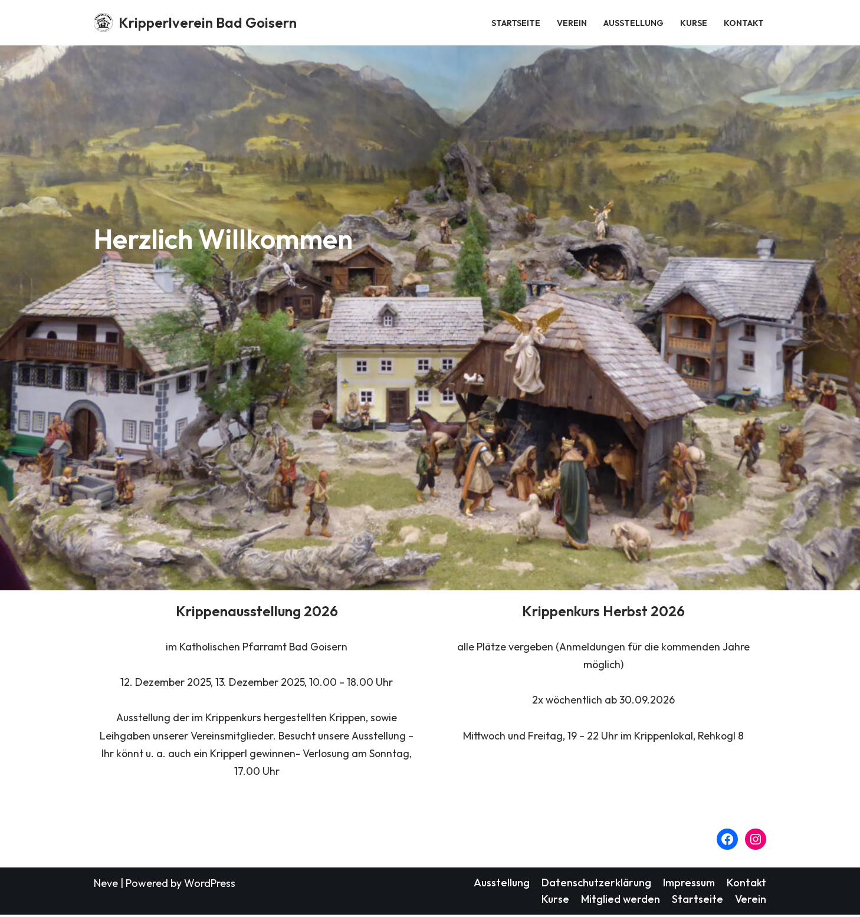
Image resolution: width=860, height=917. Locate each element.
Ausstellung (633, 22)
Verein (572, 22)
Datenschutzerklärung (595, 883)
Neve (106, 884)
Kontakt (744, 22)
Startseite (515, 22)
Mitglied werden (619, 901)
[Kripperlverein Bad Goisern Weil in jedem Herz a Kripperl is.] (195, 23)
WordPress (209, 884)
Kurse (693, 22)
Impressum (688, 883)
